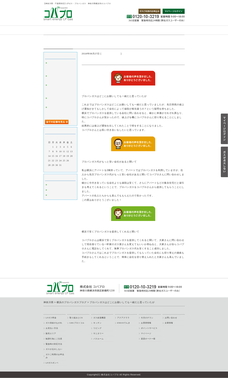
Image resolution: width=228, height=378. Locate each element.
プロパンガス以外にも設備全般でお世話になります (61, 89)
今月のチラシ (147, 318)
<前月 (54, 169)
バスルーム (98, 339)
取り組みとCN (76, 318)
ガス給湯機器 (99, 318)
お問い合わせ (171, 318)
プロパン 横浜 (56, 195)
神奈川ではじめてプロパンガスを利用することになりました (61, 67)
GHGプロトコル (77, 323)
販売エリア (51, 333)
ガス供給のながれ (54, 323)
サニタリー (98, 333)
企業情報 (169, 323)
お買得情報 (146, 323)
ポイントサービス (149, 328)
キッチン (97, 323)
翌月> (66, 169)
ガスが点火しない (54, 349)
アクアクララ (123, 318)
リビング (97, 328)
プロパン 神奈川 (57, 190)
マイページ (146, 333)
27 (71, 160)
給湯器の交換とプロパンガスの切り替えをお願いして (61, 111)
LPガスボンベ (52, 363)
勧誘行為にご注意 (54, 339)
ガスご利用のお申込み (55, 356)
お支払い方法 (52, 328)
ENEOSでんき (123, 323)
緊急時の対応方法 (54, 344)
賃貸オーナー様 (148, 339)
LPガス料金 (51, 318)
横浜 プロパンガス (111, 53)
